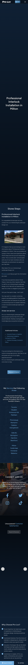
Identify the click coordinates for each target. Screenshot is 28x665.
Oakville (14, 433)
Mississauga (14, 420)
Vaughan (14, 410)
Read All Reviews (14, 532)
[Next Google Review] (25, 555)
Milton (14, 445)
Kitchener (14, 451)
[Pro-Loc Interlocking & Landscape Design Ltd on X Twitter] (21, 496)
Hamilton (14, 438)
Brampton (14, 422)
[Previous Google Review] (3, 555)
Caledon (14, 425)
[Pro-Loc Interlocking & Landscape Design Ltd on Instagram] (7, 504)
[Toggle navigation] (25, 2)
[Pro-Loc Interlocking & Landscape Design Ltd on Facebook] (7, 496)
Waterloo (14, 453)
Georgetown (14, 428)
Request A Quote (14, 372)
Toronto (14, 407)
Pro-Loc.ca (5, 274)
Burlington (14, 435)
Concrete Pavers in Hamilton (14, 334)
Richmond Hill (14, 412)
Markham (14, 415)
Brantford (14, 440)
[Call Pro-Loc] (21, 663)
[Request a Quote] (7, 663)
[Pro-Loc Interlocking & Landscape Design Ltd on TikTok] (20, 504)
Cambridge (14, 448)
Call (17, 1)
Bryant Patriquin (14, 547)
